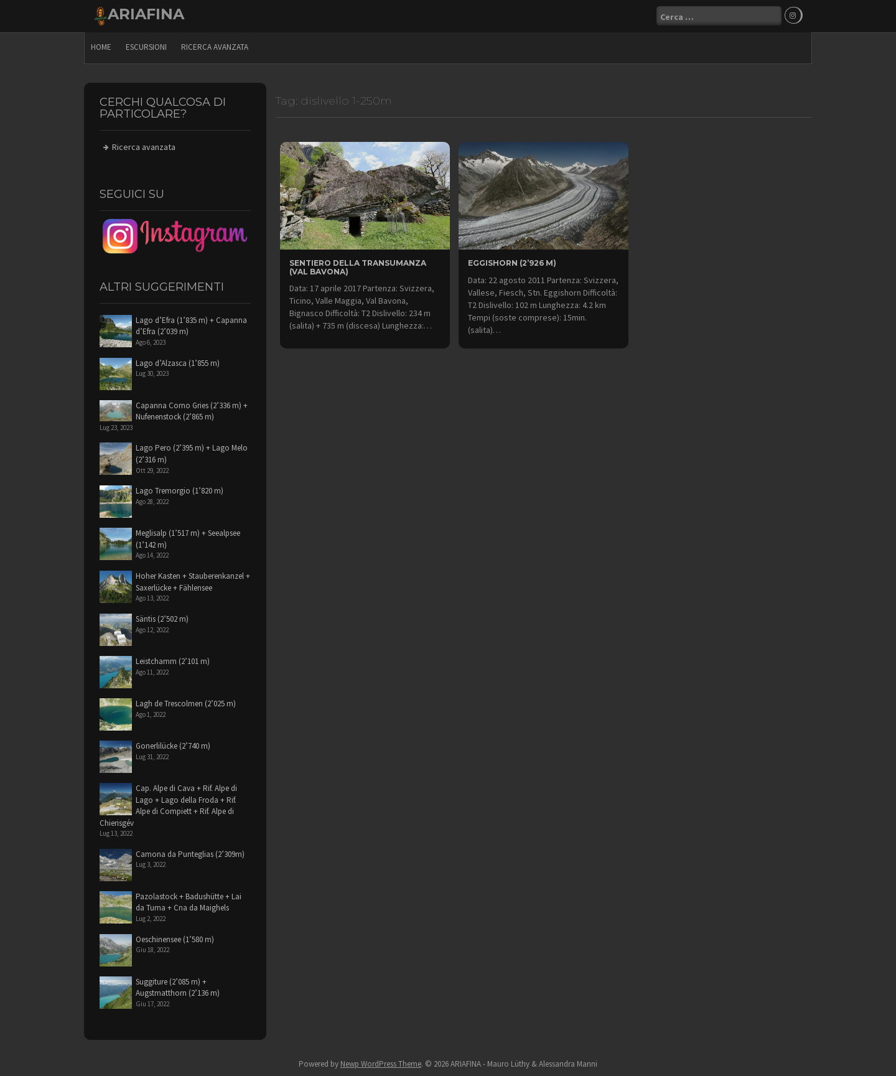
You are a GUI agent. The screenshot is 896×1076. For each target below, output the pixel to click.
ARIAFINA (146, 14)
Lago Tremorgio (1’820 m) (179, 490)
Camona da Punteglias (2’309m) (190, 854)
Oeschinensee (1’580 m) (175, 939)
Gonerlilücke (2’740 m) (173, 746)
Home (101, 47)
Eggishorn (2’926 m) (512, 263)
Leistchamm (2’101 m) (173, 661)
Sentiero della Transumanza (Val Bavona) (357, 267)
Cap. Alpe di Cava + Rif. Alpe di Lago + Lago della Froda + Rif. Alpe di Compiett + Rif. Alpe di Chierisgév (168, 805)
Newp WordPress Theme (380, 1064)
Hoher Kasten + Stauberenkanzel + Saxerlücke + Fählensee (193, 582)
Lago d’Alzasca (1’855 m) (178, 363)
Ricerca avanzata (214, 47)
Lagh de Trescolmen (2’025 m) (186, 703)
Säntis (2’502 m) (162, 619)
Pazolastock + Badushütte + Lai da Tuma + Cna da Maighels (188, 902)
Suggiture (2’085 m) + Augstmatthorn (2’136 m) (178, 987)
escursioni (146, 47)
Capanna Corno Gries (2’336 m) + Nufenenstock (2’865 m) (192, 411)
